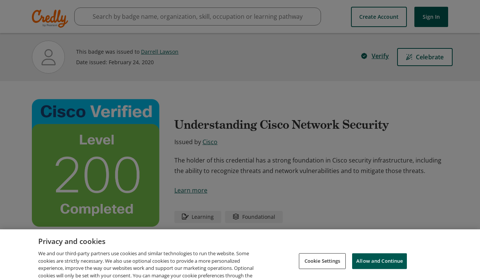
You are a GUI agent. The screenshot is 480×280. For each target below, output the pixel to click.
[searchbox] (197, 17)
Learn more (190, 190)
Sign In (431, 16)
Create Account (379, 16)
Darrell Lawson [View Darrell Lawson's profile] (159, 51)
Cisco (210, 142)
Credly (51, 18)
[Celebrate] (425, 57)
